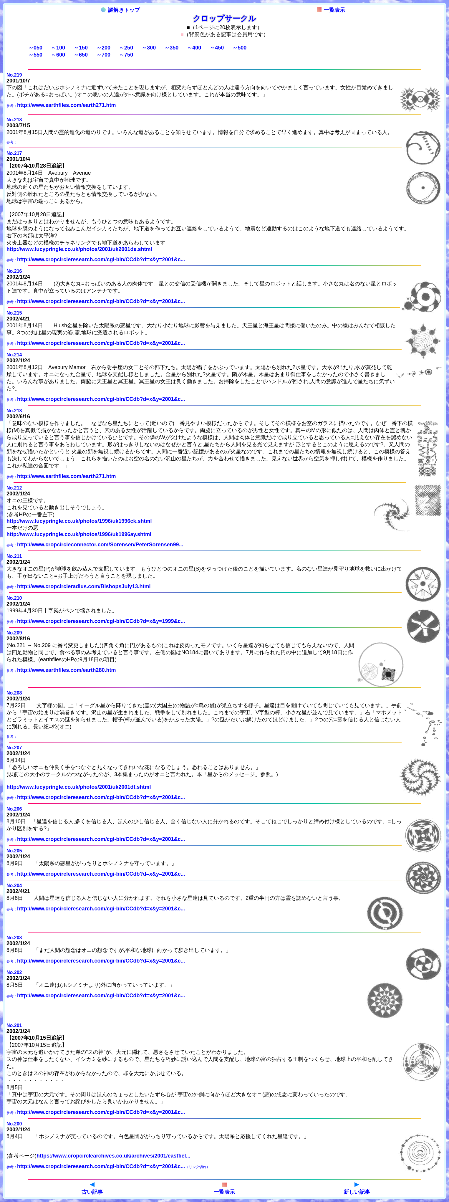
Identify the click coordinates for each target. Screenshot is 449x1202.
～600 (58, 55)
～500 (239, 48)
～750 (126, 55)
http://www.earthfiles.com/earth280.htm (66, 670)
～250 (126, 48)
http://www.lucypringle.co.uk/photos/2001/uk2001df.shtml (78, 787)
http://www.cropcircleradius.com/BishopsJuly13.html (83, 586)
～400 (194, 48)
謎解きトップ (120, 10)
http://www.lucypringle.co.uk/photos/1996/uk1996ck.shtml (79, 521)
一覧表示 (331, 10)
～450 (217, 48)
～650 (81, 55)
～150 (81, 48)
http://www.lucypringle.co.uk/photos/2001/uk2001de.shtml (79, 249)
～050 (35, 48)
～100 (58, 48)
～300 (149, 48)
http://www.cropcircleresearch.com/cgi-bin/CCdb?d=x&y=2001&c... (101, 259)
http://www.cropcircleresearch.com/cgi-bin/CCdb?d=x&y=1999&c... (101, 621)
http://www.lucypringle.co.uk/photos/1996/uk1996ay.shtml (78, 534)
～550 (35, 55)
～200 (103, 48)
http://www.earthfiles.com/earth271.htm (66, 105)
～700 (103, 55)
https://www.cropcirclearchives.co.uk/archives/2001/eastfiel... (113, 1156)
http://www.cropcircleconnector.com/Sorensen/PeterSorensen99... (100, 545)
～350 (171, 48)
